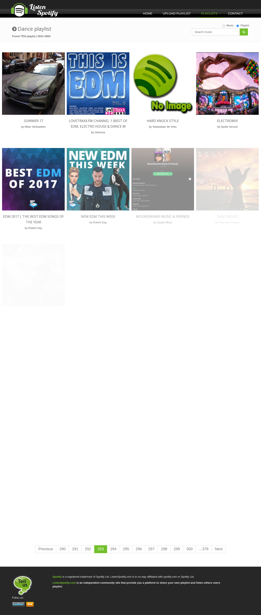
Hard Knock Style (163, 121)
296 (139, 549)
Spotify (57, 576)
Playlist (242, 25)
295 (126, 549)
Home (147, 13)
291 (75, 549)
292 (88, 549)
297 (151, 549)
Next (219, 549)
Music (228, 25)
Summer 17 (33, 121)
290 (62, 549)
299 (177, 549)
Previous (45, 549)
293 (101, 549)
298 (164, 549)
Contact (235, 13)
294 (113, 549)
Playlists (209, 13)
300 (189, 549)
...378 (203, 549)
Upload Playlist (177, 13)
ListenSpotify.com (64, 582)
